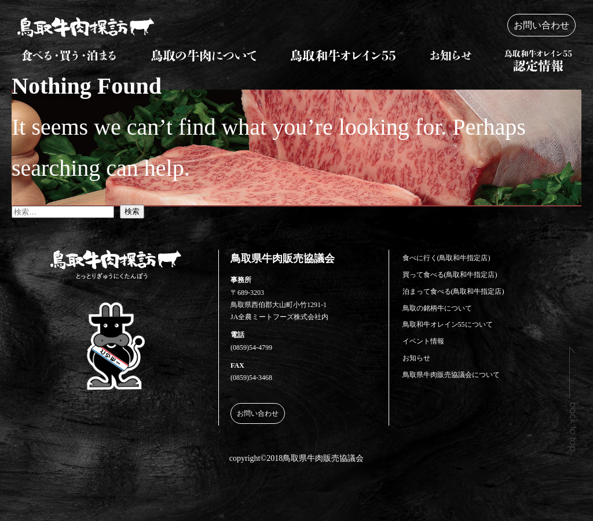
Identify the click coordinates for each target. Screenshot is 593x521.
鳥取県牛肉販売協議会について (451, 375)
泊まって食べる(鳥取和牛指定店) (453, 291)
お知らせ (416, 358)
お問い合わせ (541, 25)
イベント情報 (423, 341)
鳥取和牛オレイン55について (447, 324)
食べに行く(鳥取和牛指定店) (446, 258)
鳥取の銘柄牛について (437, 308)
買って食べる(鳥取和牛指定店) (449, 275)
